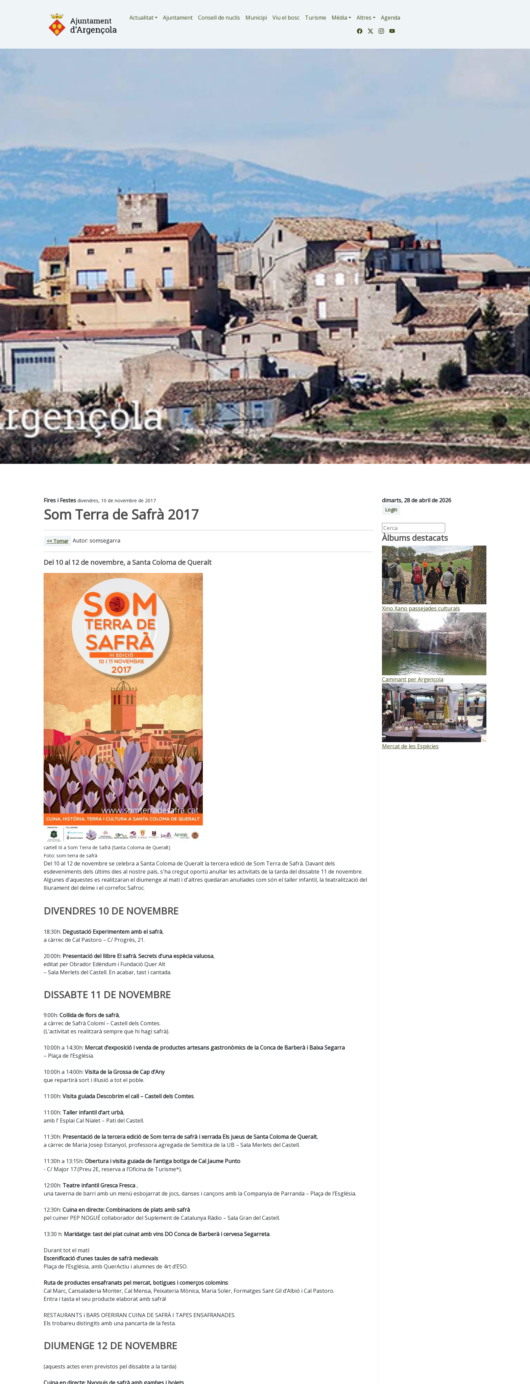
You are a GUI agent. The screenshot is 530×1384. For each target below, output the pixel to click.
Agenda (390, 17)
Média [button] (339, 17)
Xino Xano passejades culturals (421, 608)
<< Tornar (57, 541)
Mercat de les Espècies (410, 746)
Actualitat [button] (141, 17)
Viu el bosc (285, 17)
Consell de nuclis (219, 17)
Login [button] (391, 509)
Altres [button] (364, 17)
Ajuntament (178, 17)
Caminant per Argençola (412, 679)
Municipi (256, 17)
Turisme (315, 17)
